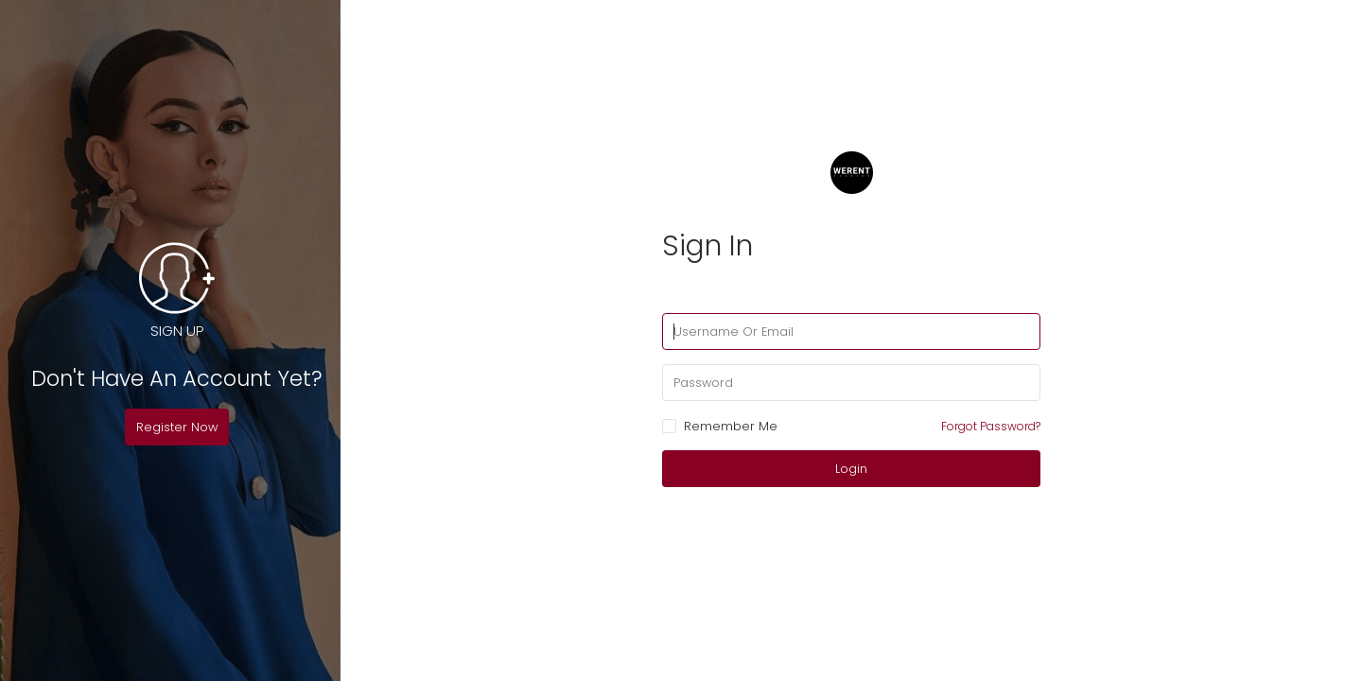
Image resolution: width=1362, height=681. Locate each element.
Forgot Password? (990, 426)
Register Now (177, 427)
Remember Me (719, 426)
